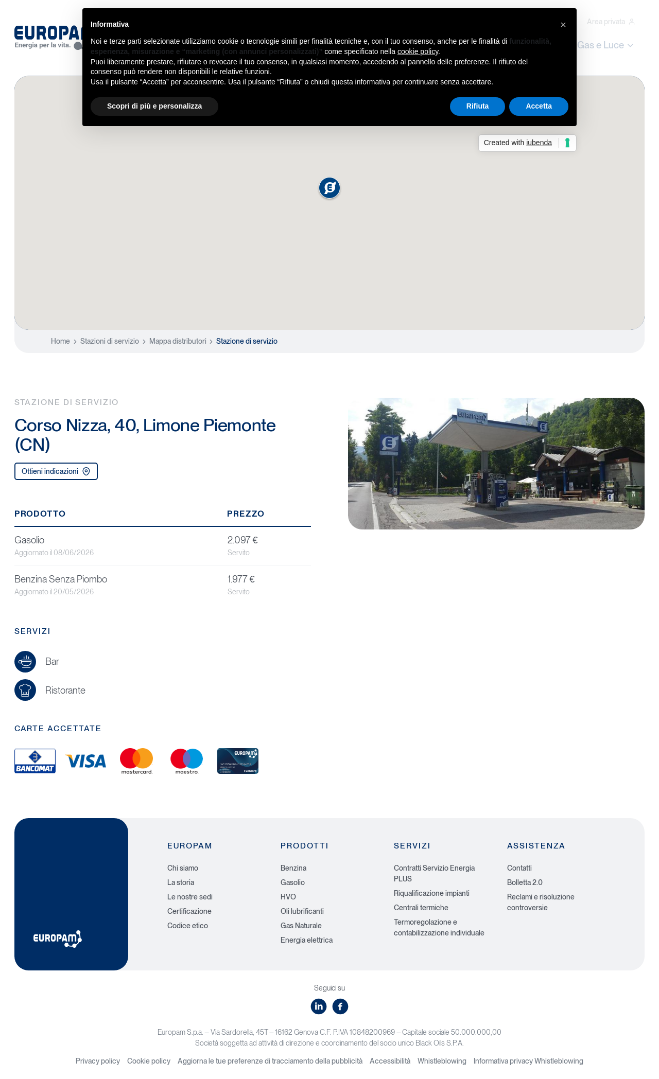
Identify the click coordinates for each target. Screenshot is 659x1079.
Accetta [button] (539, 106)
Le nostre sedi (190, 897)
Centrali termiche (421, 908)
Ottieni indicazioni (56, 471)
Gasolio (293, 882)
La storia (180, 882)
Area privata (611, 21)
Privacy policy (98, 1061)
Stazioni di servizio (109, 341)
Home (60, 341)
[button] (563, 24)
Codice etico (187, 926)
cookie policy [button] (417, 51)
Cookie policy (148, 1061)
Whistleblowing (442, 1061)
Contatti (519, 868)
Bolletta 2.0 (525, 882)
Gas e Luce (606, 44)
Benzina (293, 868)
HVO (288, 897)
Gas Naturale (301, 926)
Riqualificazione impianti (432, 893)
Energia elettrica (307, 940)
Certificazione (189, 911)
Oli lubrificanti (302, 911)
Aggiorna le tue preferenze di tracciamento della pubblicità (270, 1061)
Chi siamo (182, 868)
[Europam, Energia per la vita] (60, 35)
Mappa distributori (177, 341)
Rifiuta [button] (477, 106)
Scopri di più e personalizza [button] (154, 106)
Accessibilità (390, 1061)
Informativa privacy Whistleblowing (528, 1061)
